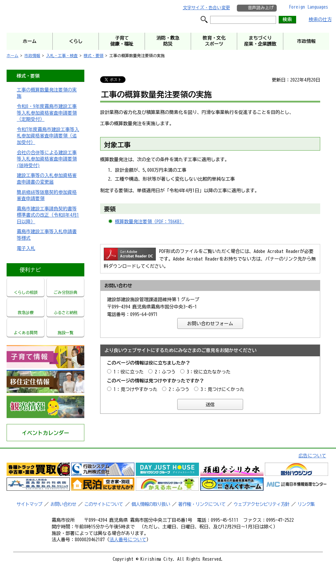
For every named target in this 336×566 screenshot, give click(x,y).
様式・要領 (93, 55)
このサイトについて (103, 504)
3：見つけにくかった (222, 389)
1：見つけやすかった (135, 389)
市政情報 (32, 55)
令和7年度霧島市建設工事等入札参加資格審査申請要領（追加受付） (48, 136)
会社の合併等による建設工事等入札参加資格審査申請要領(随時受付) (47, 159)
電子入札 (26, 248)
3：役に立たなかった (209, 372)
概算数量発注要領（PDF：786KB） (149, 221)
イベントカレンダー (45, 433)
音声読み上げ (260, 8)
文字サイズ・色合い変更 (206, 8)
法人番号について (127, 539)
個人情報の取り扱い (150, 504)
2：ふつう (165, 372)
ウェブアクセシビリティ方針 (261, 504)
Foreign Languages (308, 7)
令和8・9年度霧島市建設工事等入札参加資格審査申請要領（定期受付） (47, 113)
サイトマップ (29, 504)
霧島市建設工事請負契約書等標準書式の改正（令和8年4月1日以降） (48, 215)
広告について (312, 455)
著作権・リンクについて (201, 504)
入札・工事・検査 (62, 55)
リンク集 (306, 504)
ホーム (12, 55)
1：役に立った (129, 372)
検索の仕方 (320, 19)
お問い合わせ (63, 504)
